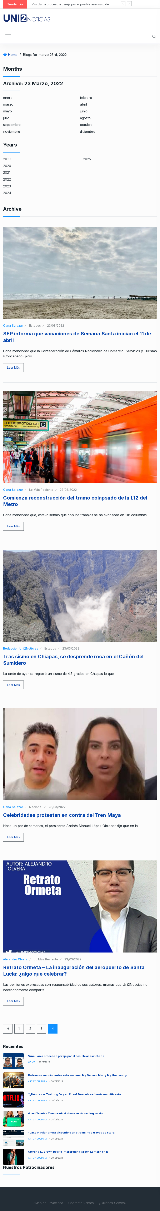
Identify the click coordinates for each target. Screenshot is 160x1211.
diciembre (87, 131)
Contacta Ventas (81, 1203)
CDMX (31, 1062)
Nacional (35, 807)
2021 (6, 172)
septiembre (12, 125)
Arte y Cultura (37, 1081)
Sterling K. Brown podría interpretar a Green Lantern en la (68, 1151)
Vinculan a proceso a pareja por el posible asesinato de (70, 4)
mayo (7, 111)
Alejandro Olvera (15, 959)
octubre (86, 125)
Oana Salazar (13, 325)
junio (84, 111)
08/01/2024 (57, 1081)
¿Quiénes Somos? (112, 1203)
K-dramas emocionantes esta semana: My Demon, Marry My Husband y (77, 1075)
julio (6, 118)
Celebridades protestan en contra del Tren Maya (62, 815)
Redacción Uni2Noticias (20, 648)
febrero (86, 98)
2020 (7, 166)
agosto (85, 118)
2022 (7, 179)
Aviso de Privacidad (48, 1203)
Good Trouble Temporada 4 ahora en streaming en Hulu (66, 1113)
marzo (8, 104)
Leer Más (13, 367)
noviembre (11, 131)
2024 (7, 193)
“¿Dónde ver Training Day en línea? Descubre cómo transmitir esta (74, 1094)
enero (7, 98)
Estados (35, 325)
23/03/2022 (55, 325)
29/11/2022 (44, 1062)
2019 (7, 159)
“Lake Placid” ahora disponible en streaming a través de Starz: (71, 1132)
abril (83, 104)
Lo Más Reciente (41, 489)
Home (13, 55)
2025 (87, 159)
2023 (7, 186)
